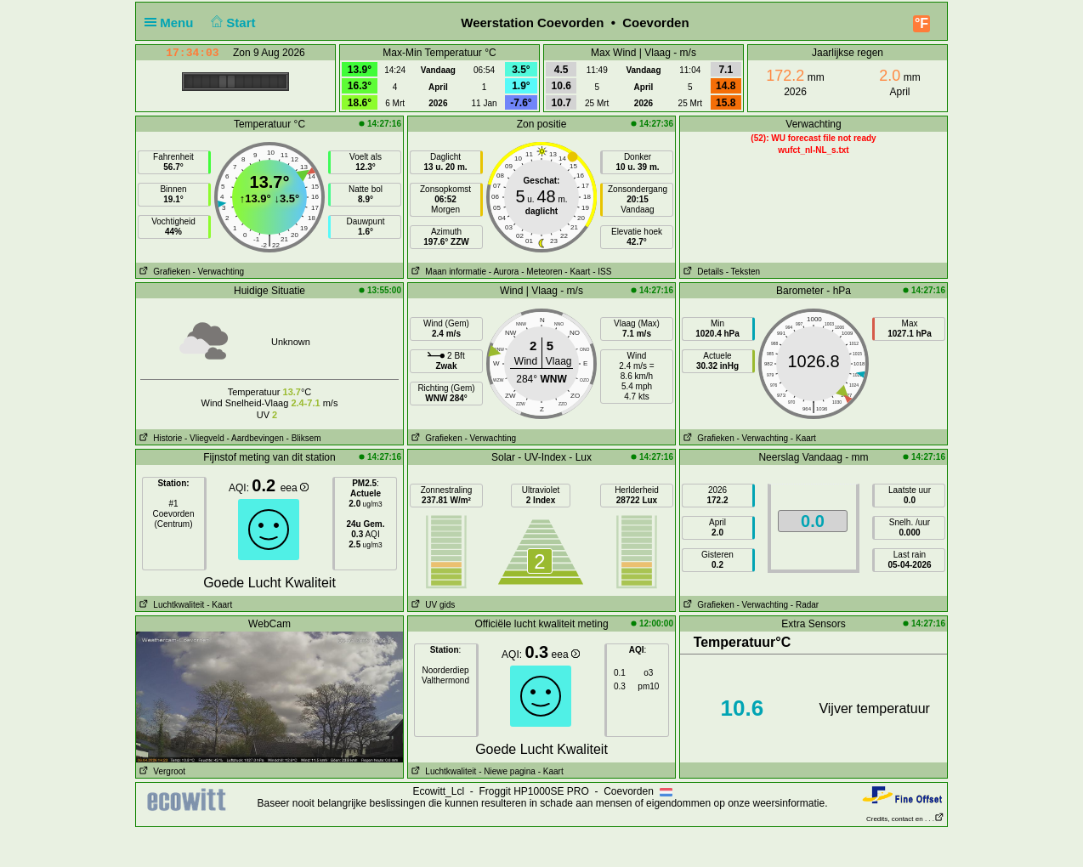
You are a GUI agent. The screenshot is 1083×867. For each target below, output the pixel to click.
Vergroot (160, 771)
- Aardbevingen (255, 438)
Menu (173, 22)
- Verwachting (218, 271)
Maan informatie (447, 271)
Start (232, 22)
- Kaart (577, 271)
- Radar (805, 604)
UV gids (431, 604)
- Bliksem (303, 438)
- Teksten (743, 271)
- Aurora (504, 271)
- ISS (602, 271)
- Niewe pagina (507, 771)
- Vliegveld (204, 438)
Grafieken (163, 271)
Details (701, 271)
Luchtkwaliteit (170, 604)
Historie (159, 438)
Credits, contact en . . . (905, 819)
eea (295, 488)
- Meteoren (541, 271)
